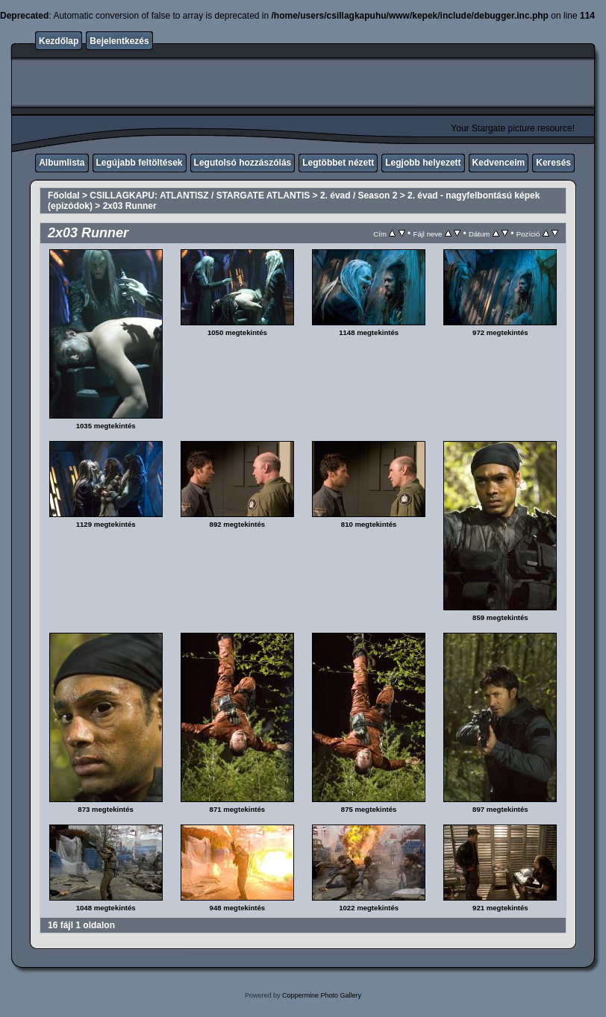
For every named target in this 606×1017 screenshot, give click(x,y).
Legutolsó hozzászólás (243, 162)
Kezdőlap (58, 41)
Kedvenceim (498, 162)
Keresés (553, 162)
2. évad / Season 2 (358, 195)
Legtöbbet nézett (338, 162)
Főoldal (64, 195)
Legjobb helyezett (422, 162)
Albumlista (61, 162)
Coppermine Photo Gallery (321, 995)
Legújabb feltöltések (139, 162)
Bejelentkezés (119, 41)
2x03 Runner (130, 206)
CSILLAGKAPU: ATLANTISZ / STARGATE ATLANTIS (200, 195)
